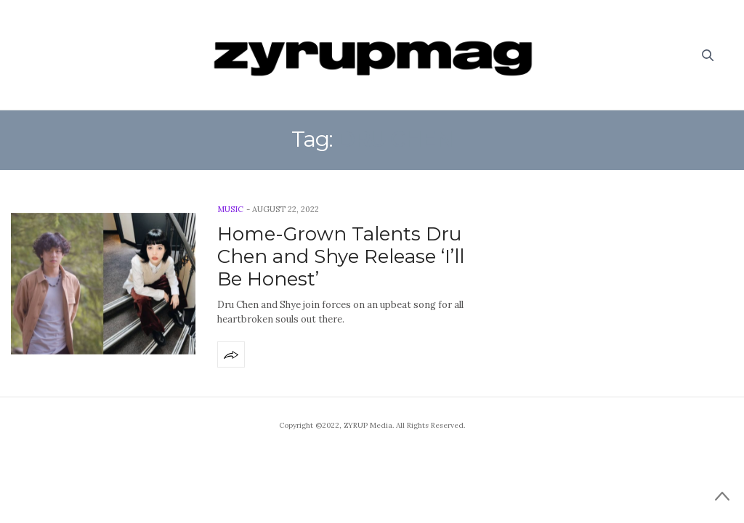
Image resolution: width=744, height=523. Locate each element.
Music (230, 209)
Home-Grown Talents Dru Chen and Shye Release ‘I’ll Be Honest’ (340, 256)
